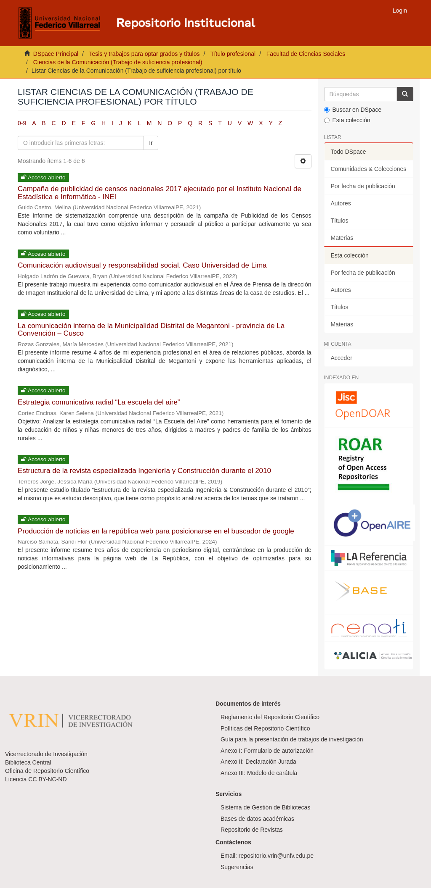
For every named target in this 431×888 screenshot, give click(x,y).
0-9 (22, 123)
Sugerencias (237, 867)
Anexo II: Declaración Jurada (258, 761)
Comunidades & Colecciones (369, 169)
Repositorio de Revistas (252, 829)
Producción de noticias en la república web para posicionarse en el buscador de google (156, 531)
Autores (341, 203)
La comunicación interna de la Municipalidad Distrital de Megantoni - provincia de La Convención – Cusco (151, 330)
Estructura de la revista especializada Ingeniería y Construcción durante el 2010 (144, 471)
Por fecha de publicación (363, 186)
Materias (342, 237)
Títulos (340, 220)
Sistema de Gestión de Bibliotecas (265, 807)
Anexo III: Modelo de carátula (259, 773)
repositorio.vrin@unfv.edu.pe (276, 855)
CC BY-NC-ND (47, 779)
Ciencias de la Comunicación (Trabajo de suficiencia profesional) (117, 62)
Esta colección (347, 120)
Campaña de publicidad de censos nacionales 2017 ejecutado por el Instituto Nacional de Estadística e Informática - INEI (159, 193)
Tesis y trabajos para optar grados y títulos (144, 53)
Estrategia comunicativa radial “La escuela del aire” (99, 402)
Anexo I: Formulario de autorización (267, 750)
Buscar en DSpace (353, 109)
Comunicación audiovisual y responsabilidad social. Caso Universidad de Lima (142, 265)
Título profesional (232, 53)
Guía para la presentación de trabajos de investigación (292, 739)
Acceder (341, 358)
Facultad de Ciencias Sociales (306, 53)
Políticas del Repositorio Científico (265, 728)
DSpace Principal (55, 53)
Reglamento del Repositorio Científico (270, 717)
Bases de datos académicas (257, 818)
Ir (151, 142)
